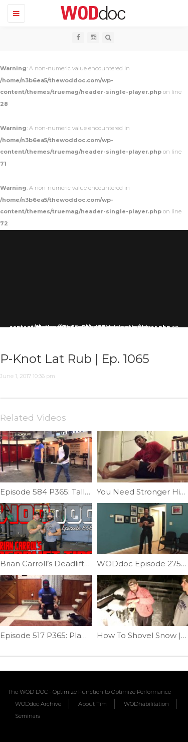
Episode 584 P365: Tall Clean (54, 492)
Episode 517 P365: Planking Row (60, 635)
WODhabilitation (146, 703)
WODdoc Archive (38, 703)
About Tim (92, 703)
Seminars (27, 715)
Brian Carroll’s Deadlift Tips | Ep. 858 (68, 563)
